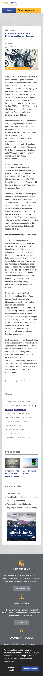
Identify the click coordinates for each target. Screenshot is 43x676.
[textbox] (28, 10)
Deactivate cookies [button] (12, 668)
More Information (20, 582)
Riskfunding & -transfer (26, 400)
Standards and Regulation (15, 428)
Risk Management (24, 432)
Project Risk (10, 432)
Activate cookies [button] (30, 669)
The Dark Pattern (12, 488)
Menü (10, 10)
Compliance (10, 400)
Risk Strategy (20, 404)
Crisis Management (13, 420)
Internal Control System (15, 424)
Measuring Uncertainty (15, 495)
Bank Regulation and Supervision (18, 408)
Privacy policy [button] (9, 661)
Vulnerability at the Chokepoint (18, 498)
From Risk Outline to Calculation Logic (21, 491)
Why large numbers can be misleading (21, 502)
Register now (20, 617)
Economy (9, 404)
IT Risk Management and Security (18, 416)
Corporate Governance (22, 396)
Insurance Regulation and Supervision (20, 412)
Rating (8, 396)
